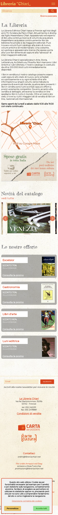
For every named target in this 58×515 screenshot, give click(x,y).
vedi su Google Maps (29, 143)
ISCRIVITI (47, 382)
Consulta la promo (13, 275)
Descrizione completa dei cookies (27, 501)
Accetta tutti (41, 508)
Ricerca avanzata (48, 16)
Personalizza (12, 508)
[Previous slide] (5, 218)
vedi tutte (7, 198)
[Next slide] (52, 218)
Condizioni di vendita (29, 413)
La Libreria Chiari (29, 398)
